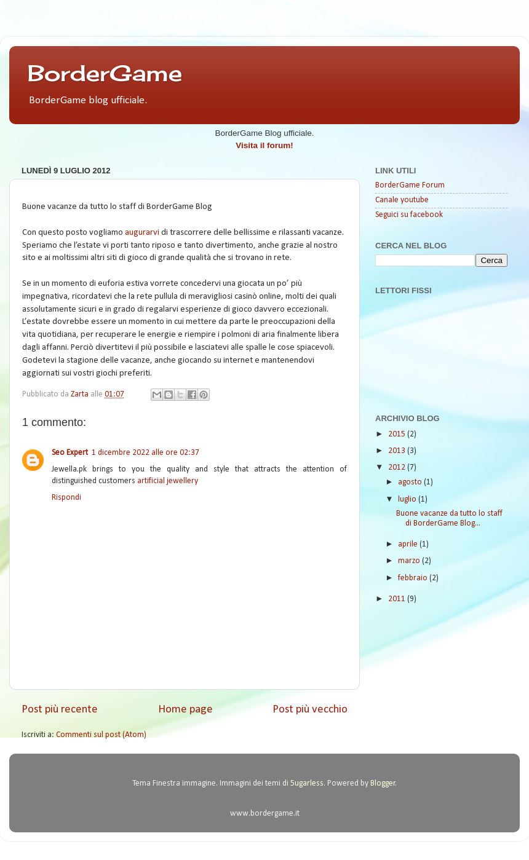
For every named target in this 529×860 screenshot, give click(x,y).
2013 (397, 451)
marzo (410, 561)
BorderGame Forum (410, 185)
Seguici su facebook (409, 215)
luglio (408, 499)
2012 (397, 467)
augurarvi (142, 232)
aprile (409, 544)
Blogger (383, 783)
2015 (397, 434)
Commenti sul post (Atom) (101, 735)
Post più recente (60, 710)
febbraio (413, 578)
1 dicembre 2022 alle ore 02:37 (145, 453)
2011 (397, 599)
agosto (411, 482)
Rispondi (66, 498)
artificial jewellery (167, 481)
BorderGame (105, 73)
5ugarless (307, 783)
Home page (185, 710)
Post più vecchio (310, 710)
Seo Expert (70, 453)
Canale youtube (402, 200)
